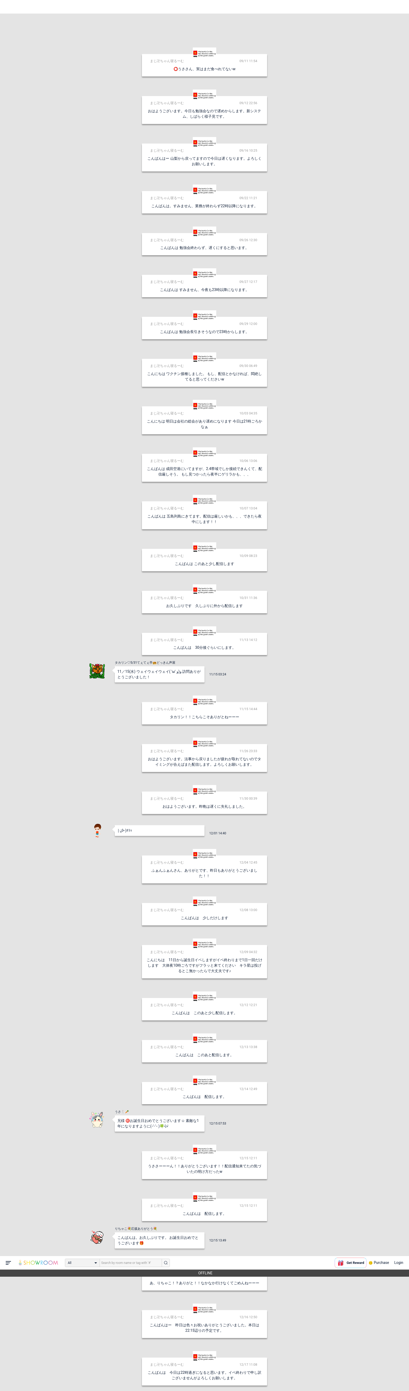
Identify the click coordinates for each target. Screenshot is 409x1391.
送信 (258, 1378)
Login (398, 6)
